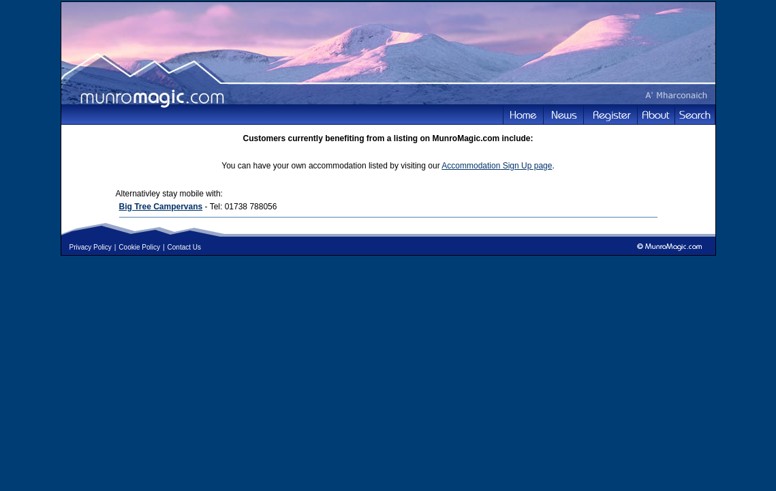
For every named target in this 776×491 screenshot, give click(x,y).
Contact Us (184, 247)
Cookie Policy (139, 247)
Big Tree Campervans (161, 206)
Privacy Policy (90, 247)
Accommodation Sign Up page (496, 165)
